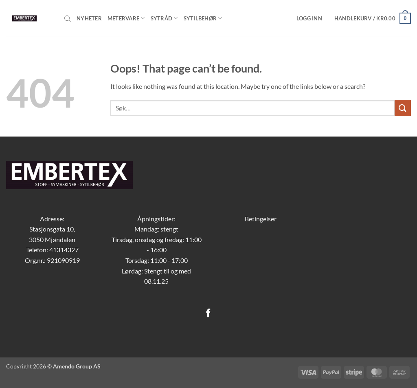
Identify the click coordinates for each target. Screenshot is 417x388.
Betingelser (261, 219)
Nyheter (89, 18)
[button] (309, 18)
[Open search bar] (67, 18)
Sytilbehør (203, 18)
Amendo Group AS (77, 366)
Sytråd (164, 18)
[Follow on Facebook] (208, 313)
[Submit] (403, 108)
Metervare (126, 18)
